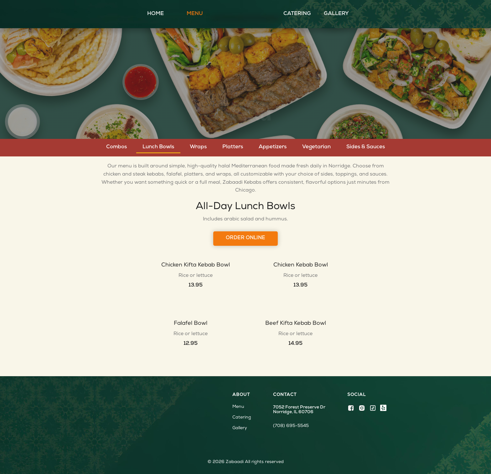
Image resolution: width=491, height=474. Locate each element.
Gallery (336, 14)
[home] (245, 14)
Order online (245, 238)
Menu (195, 14)
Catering (297, 14)
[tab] (116, 147)
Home (155, 14)
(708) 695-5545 (291, 426)
